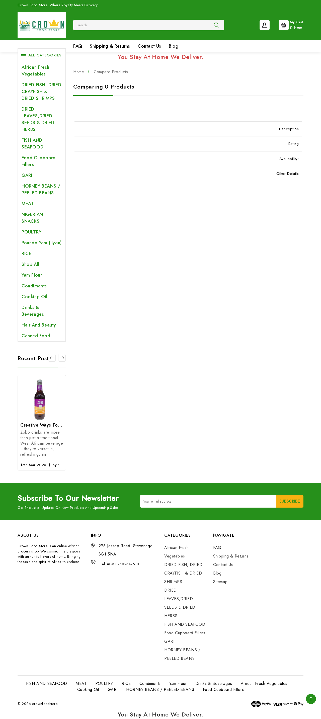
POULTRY (31, 232)
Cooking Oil (34, 296)
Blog (173, 46)
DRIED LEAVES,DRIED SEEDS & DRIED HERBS (38, 119)
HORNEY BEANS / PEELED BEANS (41, 189)
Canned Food (36, 336)
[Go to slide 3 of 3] (52, 358)
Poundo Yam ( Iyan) (42, 242)
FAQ (77, 46)
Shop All (30, 264)
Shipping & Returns (110, 46)
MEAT (28, 203)
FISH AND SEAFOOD (32, 143)
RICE (26, 253)
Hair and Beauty (39, 325)
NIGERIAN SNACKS (32, 217)
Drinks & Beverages (33, 310)
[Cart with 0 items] (287, 24)
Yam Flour (32, 275)
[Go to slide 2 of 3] (62, 358)
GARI (27, 175)
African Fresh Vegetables (35, 70)
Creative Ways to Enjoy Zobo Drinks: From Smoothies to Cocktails (41, 425)
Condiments (34, 286)
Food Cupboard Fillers (39, 161)
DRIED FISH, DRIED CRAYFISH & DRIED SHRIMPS (41, 92)
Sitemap (220, 582)
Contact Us (149, 46)
